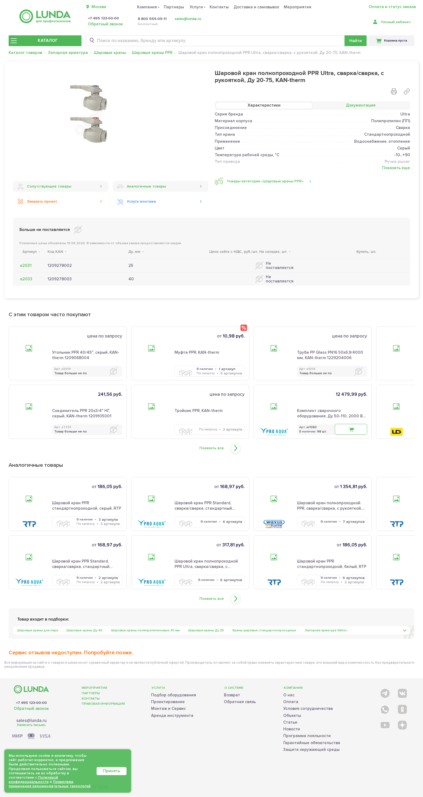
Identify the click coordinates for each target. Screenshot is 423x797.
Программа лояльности (307, 735)
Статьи (290, 722)
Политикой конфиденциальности (33, 779)
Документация (361, 105)
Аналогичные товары (141, 186)
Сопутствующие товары (44, 186)
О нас (289, 695)
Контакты (219, 7)
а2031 (26, 265)
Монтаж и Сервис (168, 708)
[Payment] (31, 736)
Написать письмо (31, 725)
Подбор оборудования (173, 695)
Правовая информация (103, 704)
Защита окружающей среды (311, 749)
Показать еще (396, 168)
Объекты (292, 715)
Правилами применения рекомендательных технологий (50, 783)
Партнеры (174, 7)
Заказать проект (37, 201)
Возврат (232, 695)
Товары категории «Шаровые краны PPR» (259, 181)
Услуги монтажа (136, 201)
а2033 (26, 279)
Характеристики (264, 105)
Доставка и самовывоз (256, 7)
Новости (291, 729)
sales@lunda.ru (188, 18)
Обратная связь (240, 701)
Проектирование (168, 701)
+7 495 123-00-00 (103, 18)
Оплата (290, 701)
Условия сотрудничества (308, 708)
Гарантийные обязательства (311, 742)
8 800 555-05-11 (152, 19)
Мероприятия (297, 7)
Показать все (211, 448)
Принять (111, 770)
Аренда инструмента (172, 715)
